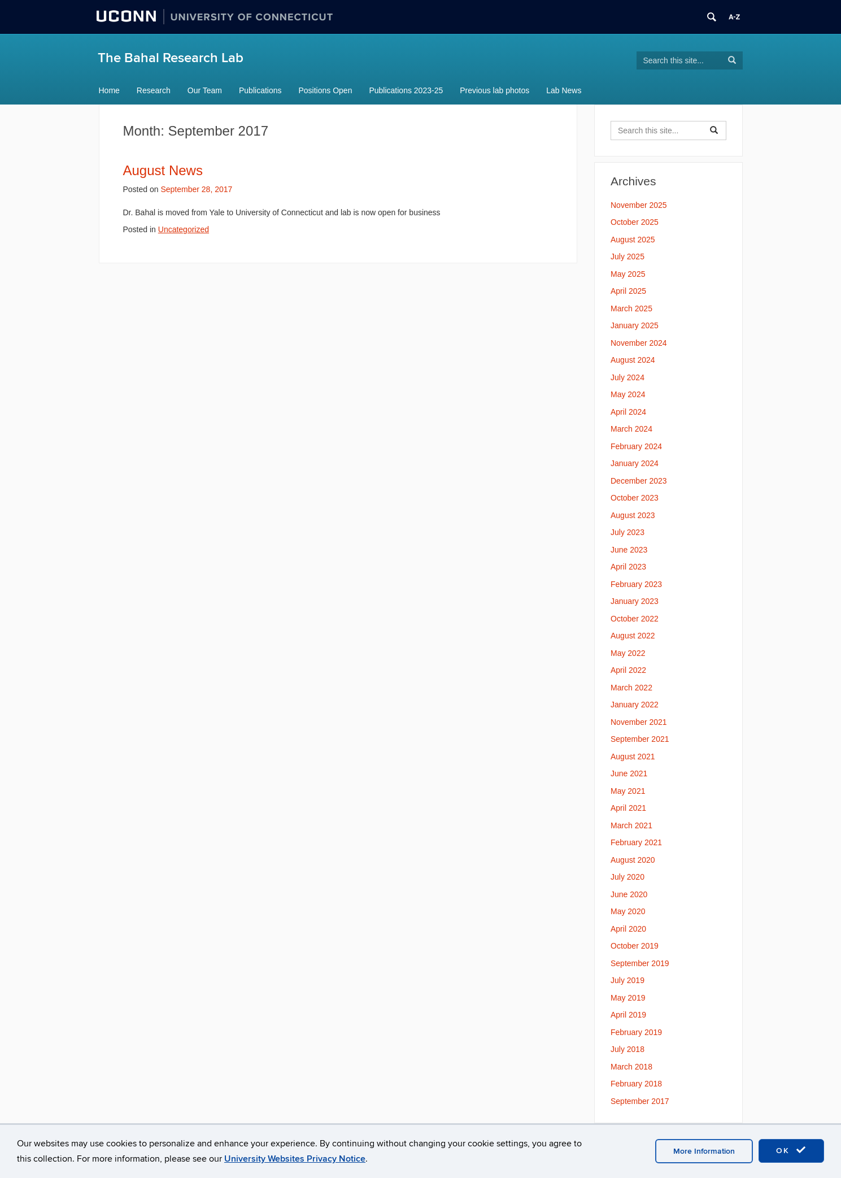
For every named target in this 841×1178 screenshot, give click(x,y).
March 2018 (631, 1066)
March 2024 (631, 428)
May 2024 (628, 394)
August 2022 (633, 635)
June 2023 (629, 549)
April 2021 (628, 807)
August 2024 (633, 359)
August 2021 (633, 756)
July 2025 (627, 256)
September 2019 (640, 963)
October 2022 (635, 618)
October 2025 (635, 222)
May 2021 (628, 791)
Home (109, 90)
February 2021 (636, 842)
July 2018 (627, 1049)
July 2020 (627, 876)
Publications (260, 90)
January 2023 (635, 601)
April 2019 (628, 1014)
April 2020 (628, 928)
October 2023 (635, 497)
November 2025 (639, 205)
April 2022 (628, 670)
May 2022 (628, 653)
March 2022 (631, 687)
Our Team (205, 90)
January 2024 (635, 463)
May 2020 (628, 911)
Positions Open (325, 90)
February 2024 (636, 446)
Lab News (563, 90)
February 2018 (636, 1083)
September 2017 (640, 1101)
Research (154, 90)
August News (163, 170)
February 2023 (636, 584)
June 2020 (629, 894)
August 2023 (633, 515)
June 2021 (629, 773)
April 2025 (628, 290)
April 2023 (628, 566)
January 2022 (635, 704)
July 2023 (627, 532)
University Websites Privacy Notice (294, 1158)
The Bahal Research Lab (170, 58)
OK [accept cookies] (791, 1150)
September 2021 (640, 739)
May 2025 (628, 274)
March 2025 (631, 308)
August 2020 (633, 859)
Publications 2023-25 (406, 90)
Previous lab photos (494, 90)
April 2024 (628, 411)
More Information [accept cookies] (704, 1151)
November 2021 (639, 722)
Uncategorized (183, 229)
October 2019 (635, 945)
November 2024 (639, 342)
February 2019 (636, 1032)
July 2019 (627, 980)
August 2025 (633, 239)
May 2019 (628, 997)
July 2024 (627, 377)
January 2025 (635, 325)
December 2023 (639, 480)
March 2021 (631, 825)
